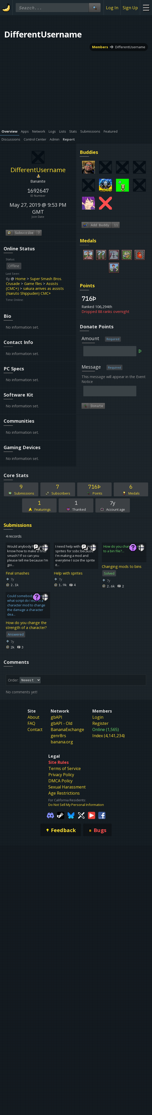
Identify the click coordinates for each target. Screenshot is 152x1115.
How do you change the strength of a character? (26, 625)
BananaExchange (67, 729)
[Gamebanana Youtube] (91, 815)
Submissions (18, 525)
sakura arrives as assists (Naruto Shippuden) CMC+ (35, 291)
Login (97, 717)
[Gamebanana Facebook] (102, 815)
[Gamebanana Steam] (61, 815)
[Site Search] (95, 7)
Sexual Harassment (67, 787)
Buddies (89, 152)
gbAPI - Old (61, 723)
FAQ (31, 723)
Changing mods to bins (121, 566)
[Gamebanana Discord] (50, 815)
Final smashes (17, 573)
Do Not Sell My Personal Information (76, 804)
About (33, 717)
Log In (112, 8)
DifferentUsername (130, 47)
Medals (88, 241)
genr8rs (58, 735)
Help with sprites (68, 573)
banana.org (62, 742)
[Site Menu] (146, 7)
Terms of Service (64, 768)
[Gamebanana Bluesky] (71, 815)
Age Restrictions (64, 793)
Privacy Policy (61, 774)
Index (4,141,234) (108, 735)
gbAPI (56, 717)
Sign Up (130, 8)
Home (20, 278)
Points (87, 285)
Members (100, 47)
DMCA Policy (60, 781)
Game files (33, 283)
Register (100, 723)
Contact (35, 729)
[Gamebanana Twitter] (81, 815)
